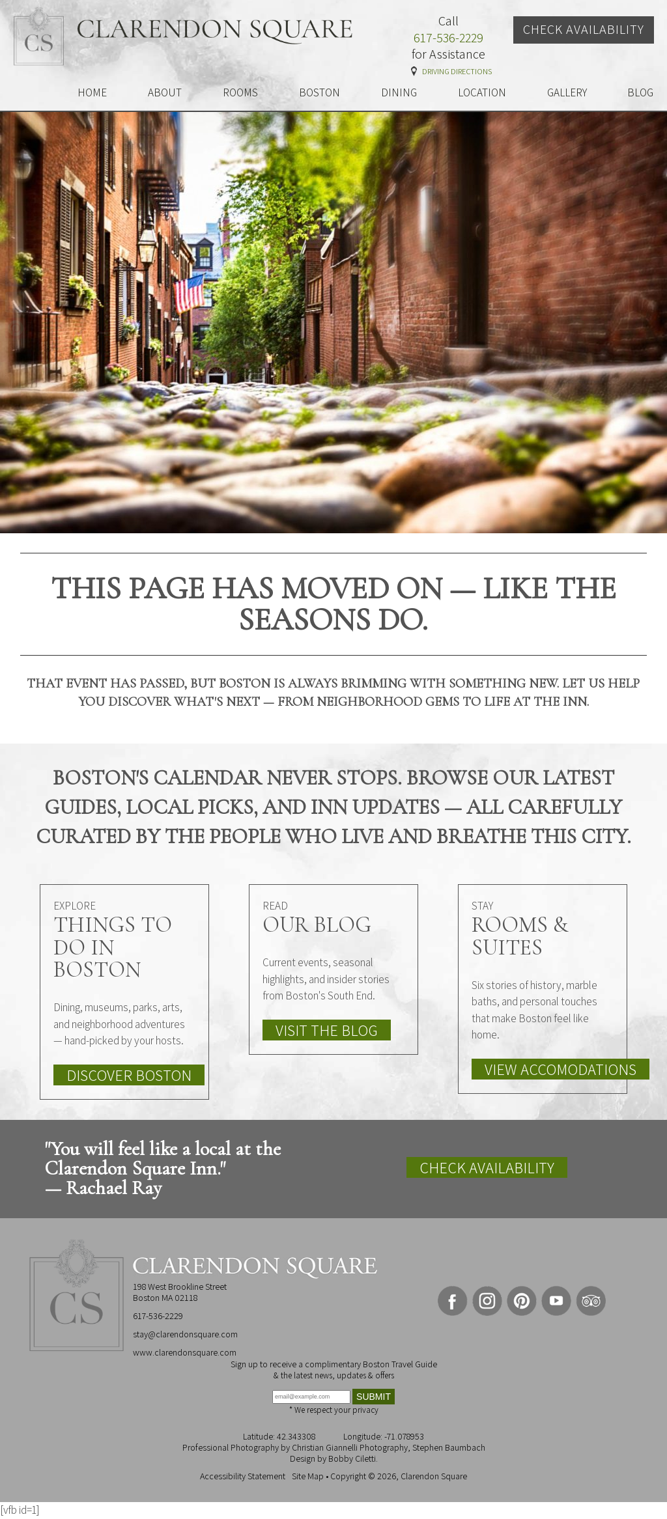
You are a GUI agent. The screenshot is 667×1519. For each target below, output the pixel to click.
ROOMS (240, 92)
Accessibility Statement (242, 1476)
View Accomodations (560, 1069)
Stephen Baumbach (448, 1447)
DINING (399, 92)
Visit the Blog (327, 1030)
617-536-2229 (448, 38)
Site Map (308, 1476)
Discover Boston (129, 1075)
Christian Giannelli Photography (350, 1447)
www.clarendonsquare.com (184, 1352)
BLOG (640, 92)
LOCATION (482, 92)
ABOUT (165, 92)
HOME (92, 92)
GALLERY (567, 92)
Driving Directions (457, 71)
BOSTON (319, 92)
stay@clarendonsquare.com (185, 1334)
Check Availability (583, 29)
